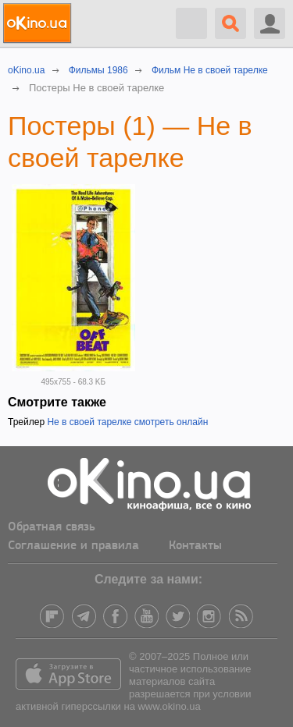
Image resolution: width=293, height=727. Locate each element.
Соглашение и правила (73, 546)
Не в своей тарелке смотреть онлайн (127, 422)
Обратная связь (51, 527)
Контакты (195, 546)
